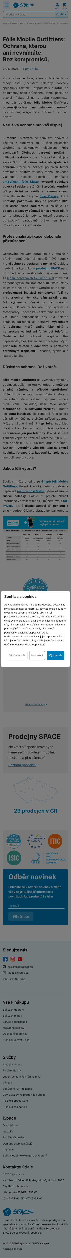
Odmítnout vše (17, 655)
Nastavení (37, 655)
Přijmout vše (55, 655)
